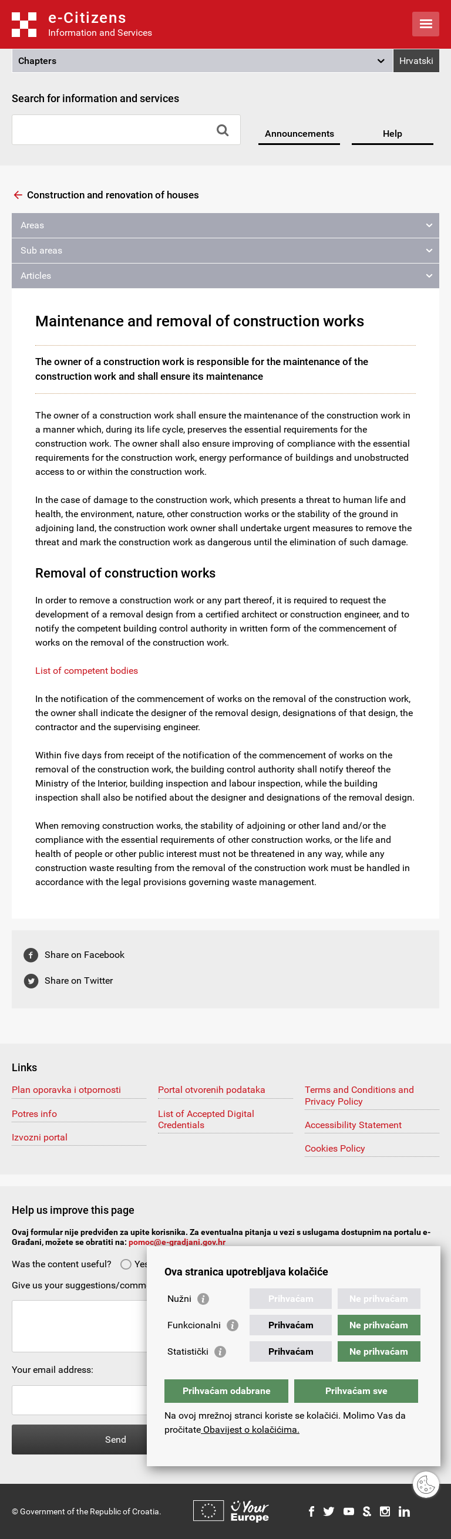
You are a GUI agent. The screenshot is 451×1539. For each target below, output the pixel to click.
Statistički (187, 1351)
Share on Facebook (84, 954)
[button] (202, 61)
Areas (32, 225)
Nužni (179, 1298)
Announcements (299, 133)
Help (392, 133)
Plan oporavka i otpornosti (66, 1089)
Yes (134, 1264)
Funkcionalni (194, 1325)
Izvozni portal (40, 1137)
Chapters (37, 60)
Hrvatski (416, 60)
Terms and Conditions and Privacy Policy (359, 1095)
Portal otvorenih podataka (211, 1089)
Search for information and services (95, 98)
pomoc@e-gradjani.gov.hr (177, 1242)
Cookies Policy (335, 1148)
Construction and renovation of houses (113, 195)
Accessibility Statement (353, 1124)
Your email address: (52, 1369)
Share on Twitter (79, 980)
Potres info (34, 1113)
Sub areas (41, 250)
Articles (36, 275)
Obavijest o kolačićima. (250, 1429)
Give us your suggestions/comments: (89, 1285)
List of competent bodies (86, 670)
